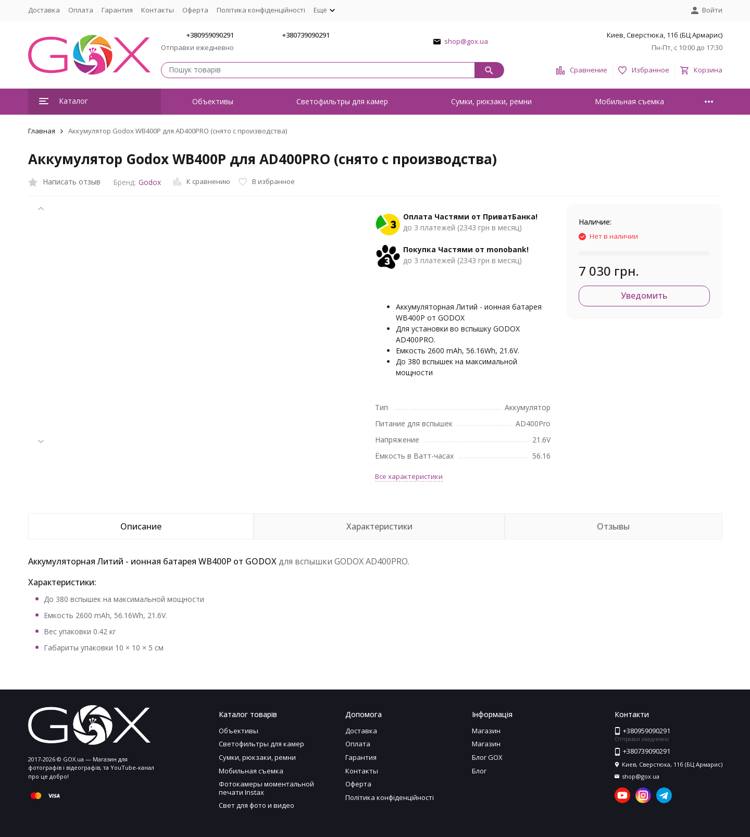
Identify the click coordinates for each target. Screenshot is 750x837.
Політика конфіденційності (261, 10)
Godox (150, 182)
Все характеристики (409, 476)
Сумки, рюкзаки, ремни (491, 101)
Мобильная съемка (629, 101)
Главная (41, 131)
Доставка (44, 10)
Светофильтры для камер (342, 101)
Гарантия (117, 10)
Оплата (80, 10)
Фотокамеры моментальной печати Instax (266, 788)
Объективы (212, 101)
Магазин (486, 730)
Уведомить (644, 295)
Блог (479, 771)
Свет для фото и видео (256, 805)
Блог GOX (487, 757)
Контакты (157, 10)
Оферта (195, 10)
